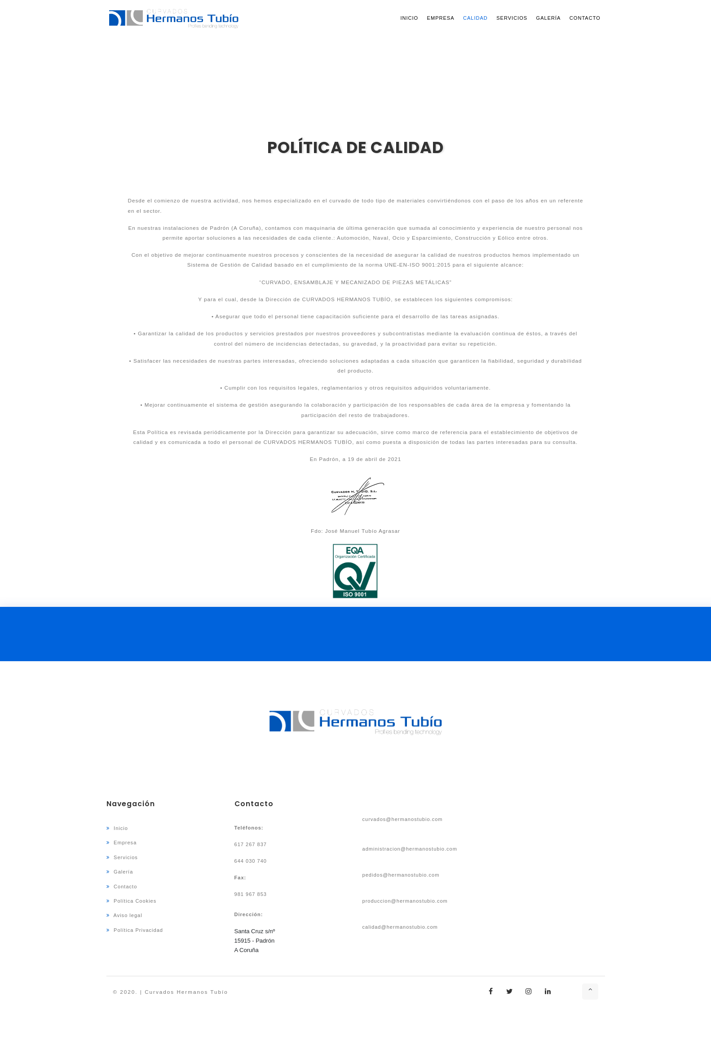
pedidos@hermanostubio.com (401, 875)
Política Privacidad (134, 930)
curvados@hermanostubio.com (402, 819)
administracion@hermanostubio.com (409, 849)
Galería (548, 18)
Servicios (511, 18)
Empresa (441, 18)
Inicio (409, 18)
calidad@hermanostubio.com (400, 927)
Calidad (475, 18)
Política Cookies (131, 901)
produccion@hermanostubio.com (405, 901)
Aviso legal (124, 915)
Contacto (585, 18)
